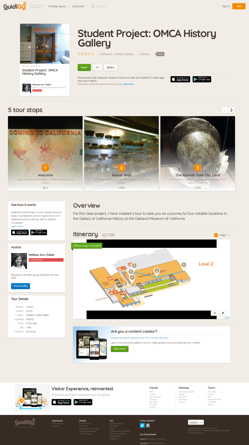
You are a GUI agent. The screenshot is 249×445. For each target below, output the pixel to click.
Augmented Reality (87, 431)
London (152, 394)
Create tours (58, 6)
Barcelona (153, 402)
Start (84, 67)
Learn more (128, 84)
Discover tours (58, 423)
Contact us (114, 439)
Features (83, 426)
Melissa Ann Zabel (41, 84)
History (144, 54)
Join (239, 6)
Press (112, 429)
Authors (55, 426)
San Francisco (155, 397)
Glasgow (153, 399)
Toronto (152, 407)
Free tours (183, 399)
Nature (211, 404)
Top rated (183, 397)
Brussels (153, 404)
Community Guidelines (120, 431)
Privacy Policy (115, 436)
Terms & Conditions (118, 434)
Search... (101, 6)
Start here (120, 348)
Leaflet (226, 318)
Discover (79, 6)
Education (114, 426)
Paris (151, 392)
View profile (20, 243)
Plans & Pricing (85, 434)
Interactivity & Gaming (89, 429)
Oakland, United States (31, 66)
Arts (209, 397)
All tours (182, 402)
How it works (85, 423)
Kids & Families (214, 399)
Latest (181, 394)
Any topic (212, 392)
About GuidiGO (116, 423)
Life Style (212, 402)
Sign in (226, 6)
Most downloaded (186, 392)
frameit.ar (144, 429)
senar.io (143, 425)
